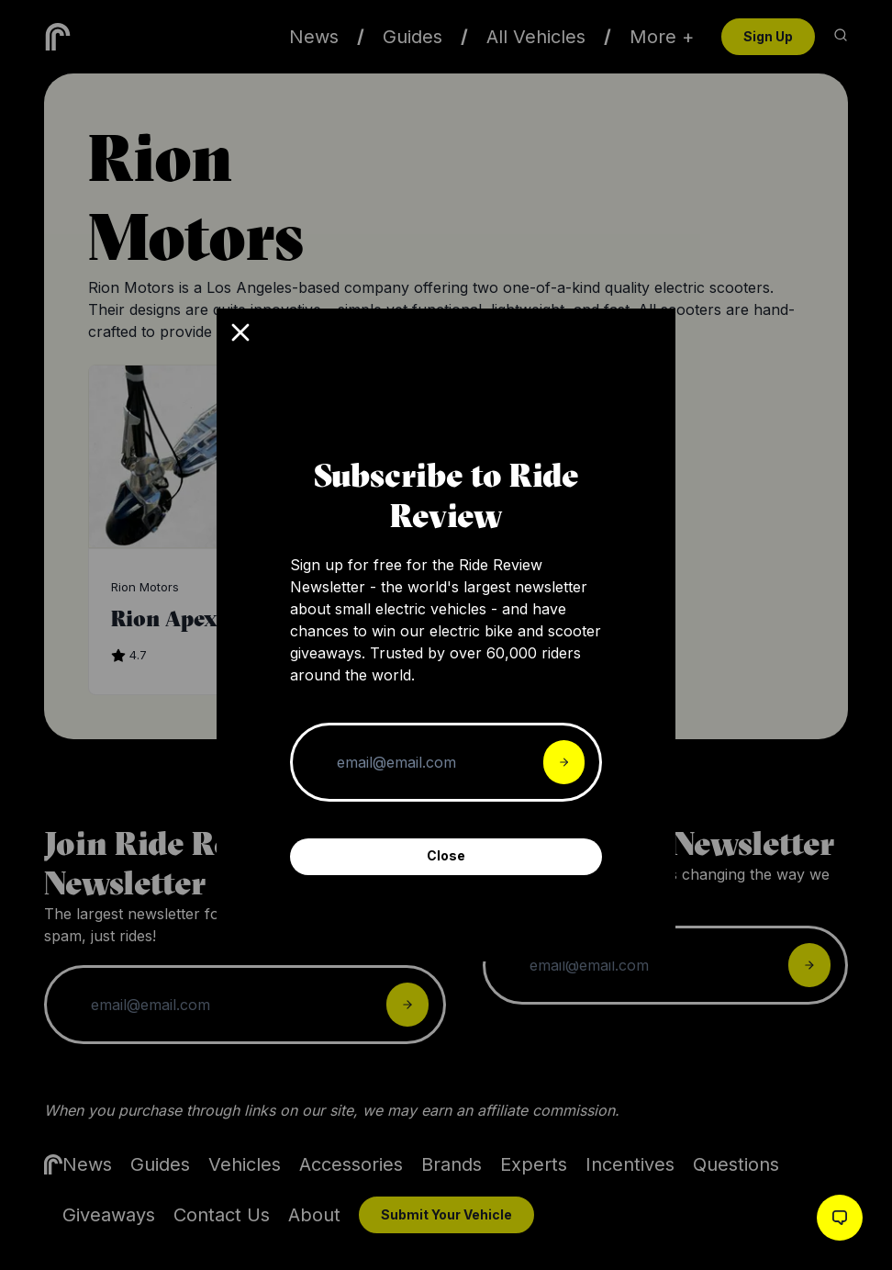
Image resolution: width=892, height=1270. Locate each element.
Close (446, 855)
